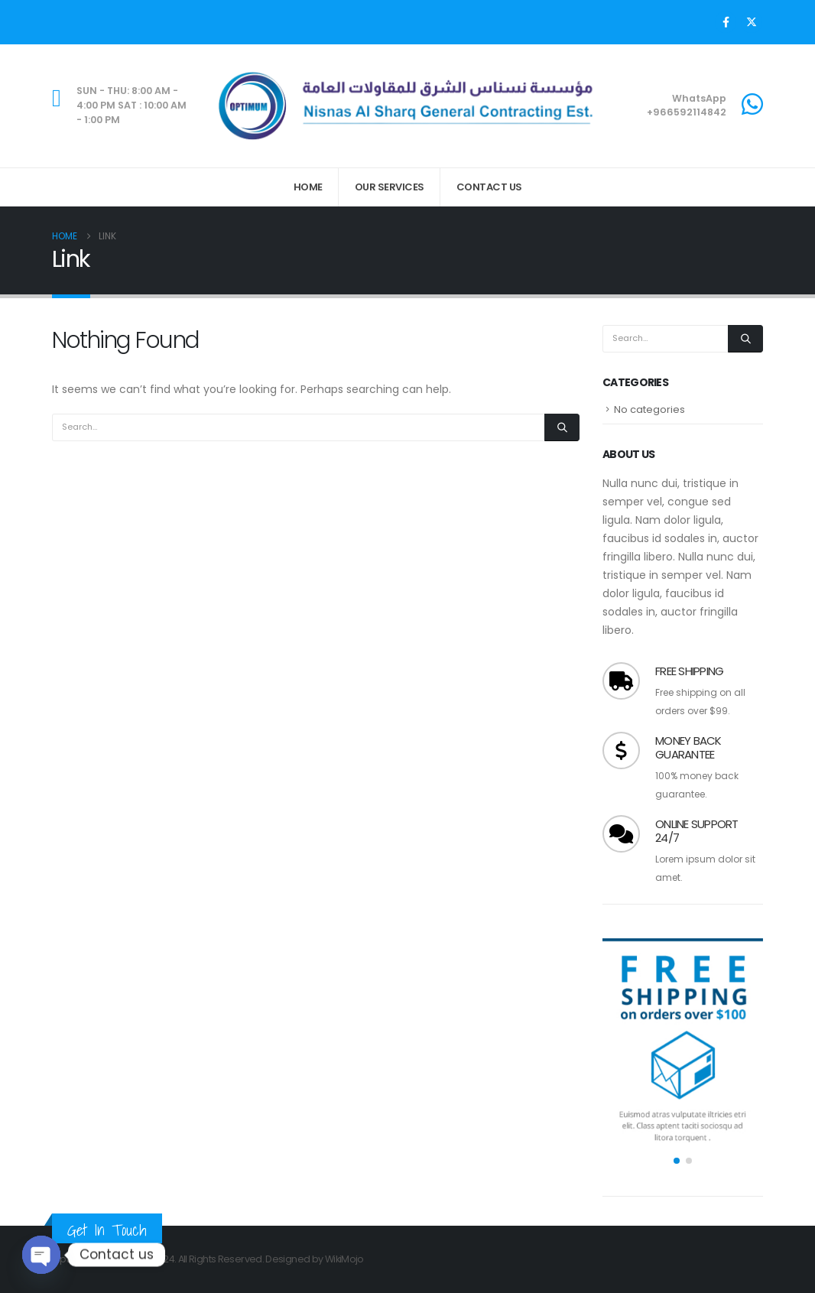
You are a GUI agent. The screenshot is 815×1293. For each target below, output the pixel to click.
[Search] (562, 427)
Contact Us (489, 187)
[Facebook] (725, 22)
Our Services (389, 187)
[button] (677, 1161)
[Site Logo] (407, 106)
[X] (751, 22)
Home (308, 187)
